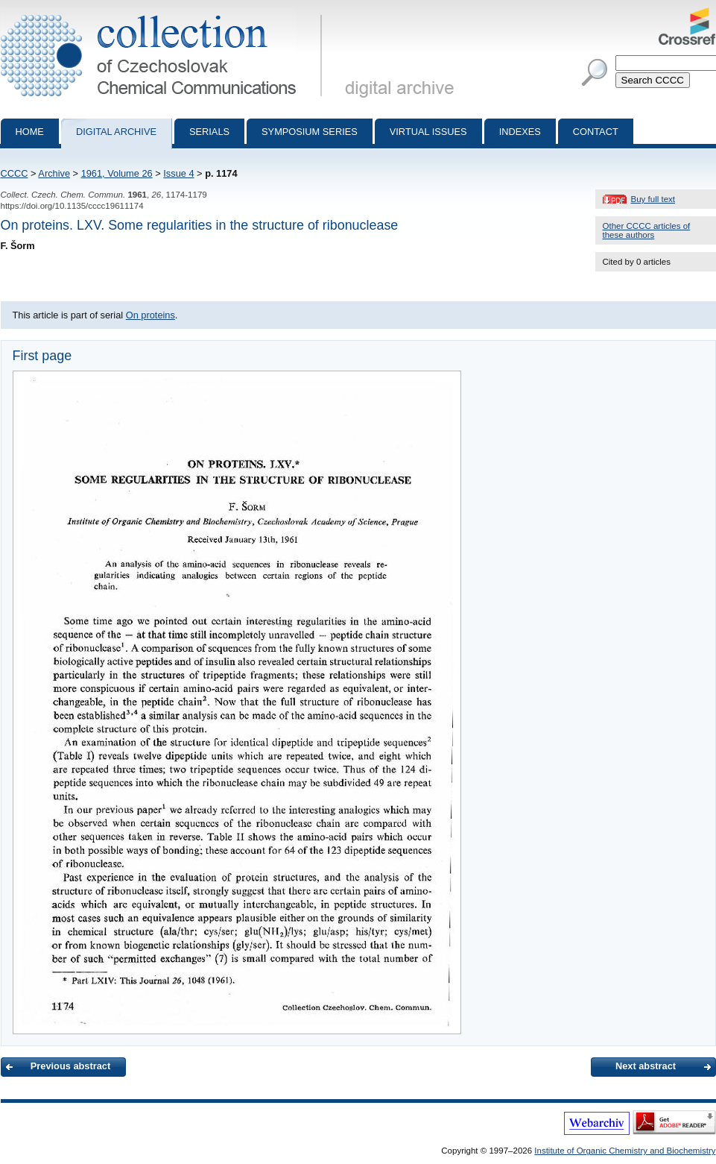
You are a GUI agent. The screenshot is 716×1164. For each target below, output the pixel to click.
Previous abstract (70, 1066)
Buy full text (653, 199)
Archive (54, 173)
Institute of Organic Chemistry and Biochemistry (624, 1150)
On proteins (150, 315)
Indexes (520, 131)
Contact (595, 131)
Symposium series (310, 131)
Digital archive (116, 131)
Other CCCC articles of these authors (647, 230)
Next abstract (645, 1066)
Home (30, 131)
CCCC (14, 173)
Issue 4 (178, 173)
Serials (209, 131)
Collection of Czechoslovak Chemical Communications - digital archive (164, 13)
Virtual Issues (428, 131)
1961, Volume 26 (117, 173)
